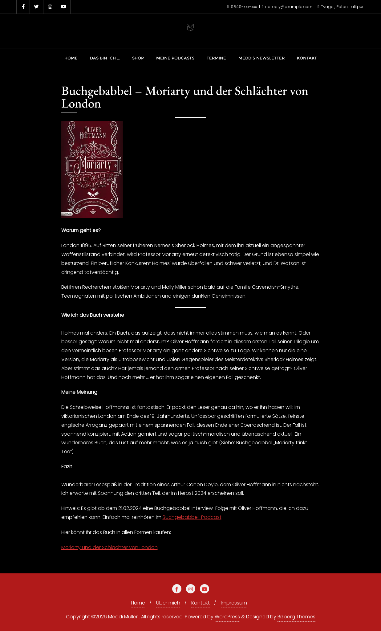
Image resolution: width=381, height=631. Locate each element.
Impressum (234, 602)
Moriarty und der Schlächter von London (109, 547)
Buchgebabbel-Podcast (192, 517)
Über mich (168, 602)
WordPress (227, 616)
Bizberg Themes (296, 616)
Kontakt (200, 602)
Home (138, 602)
